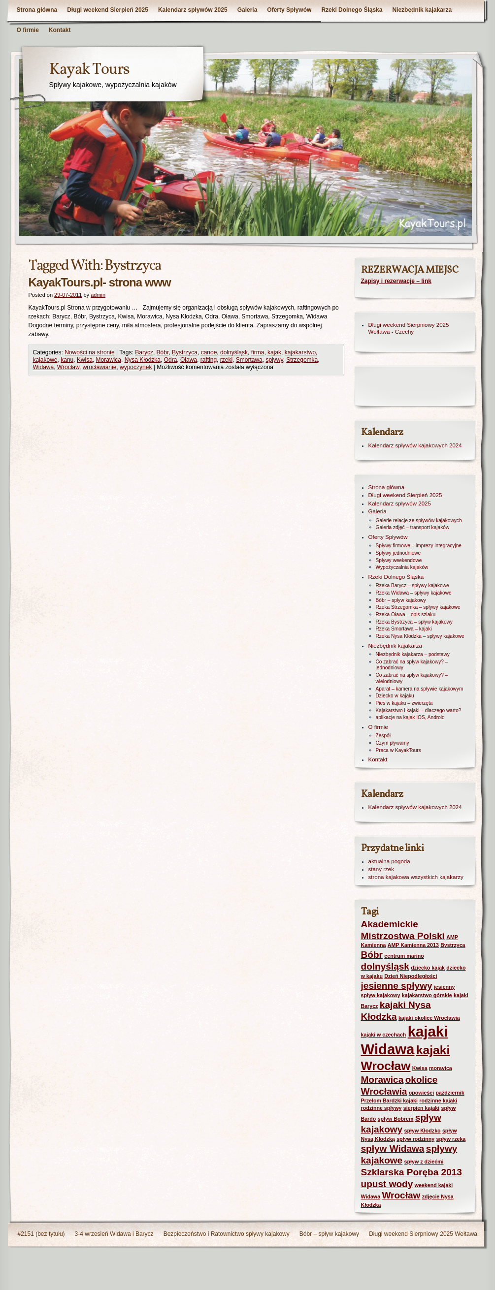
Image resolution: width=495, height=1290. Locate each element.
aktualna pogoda (389, 861)
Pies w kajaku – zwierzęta (404, 703)
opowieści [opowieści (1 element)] (421, 1093)
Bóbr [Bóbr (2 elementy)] (372, 954)
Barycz (144, 352)
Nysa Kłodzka (143, 359)
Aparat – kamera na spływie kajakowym (419, 689)
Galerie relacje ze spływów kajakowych (419, 520)
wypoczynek (136, 367)
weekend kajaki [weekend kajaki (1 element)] (434, 1185)
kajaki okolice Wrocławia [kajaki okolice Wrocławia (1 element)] (429, 1018)
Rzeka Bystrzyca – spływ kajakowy (414, 622)
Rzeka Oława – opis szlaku (406, 614)
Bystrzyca (185, 352)
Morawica (108, 359)
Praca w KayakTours (398, 750)
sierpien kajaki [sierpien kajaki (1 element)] (421, 1108)
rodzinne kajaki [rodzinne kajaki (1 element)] (438, 1100)
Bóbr (163, 352)
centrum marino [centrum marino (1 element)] (404, 956)
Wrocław (68, 367)
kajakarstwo (300, 352)
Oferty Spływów (289, 9)
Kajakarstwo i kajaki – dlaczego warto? (419, 710)
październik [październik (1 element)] (450, 1093)
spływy (274, 359)
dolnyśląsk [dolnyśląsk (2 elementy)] (385, 966)
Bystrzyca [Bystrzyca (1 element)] (452, 945)
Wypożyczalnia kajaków (402, 567)
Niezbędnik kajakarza (422, 9)
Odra (170, 359)
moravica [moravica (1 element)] (440, 1068)
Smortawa (249, 359)
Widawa (43, 367)
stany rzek (381, 869)
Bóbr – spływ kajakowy (401, 600)
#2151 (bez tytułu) (41, 1233)
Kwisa (85, 359)
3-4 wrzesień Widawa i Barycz (114, 1233)
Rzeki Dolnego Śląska (351, 9)
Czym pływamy (392, 743)
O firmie (28, 30)
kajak (274, 352)
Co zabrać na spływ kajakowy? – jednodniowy (412, 665)
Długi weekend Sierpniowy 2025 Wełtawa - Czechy (408, 328)
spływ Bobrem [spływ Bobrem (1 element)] (396, 1119)
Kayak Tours (89, 70)
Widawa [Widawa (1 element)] (371, 1196)
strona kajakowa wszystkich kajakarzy (415, 877)
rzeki (226, 359)
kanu (67, 359)
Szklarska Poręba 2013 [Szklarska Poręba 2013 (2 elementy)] (411, 1172)
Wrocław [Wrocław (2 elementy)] (401, 1195)
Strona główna (37, 9)
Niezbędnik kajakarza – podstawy (413, 654)
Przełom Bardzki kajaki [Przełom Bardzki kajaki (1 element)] (389, 1100)
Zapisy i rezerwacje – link (396, 281)
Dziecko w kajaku (395, 695)
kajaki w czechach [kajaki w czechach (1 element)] (383, 1035)
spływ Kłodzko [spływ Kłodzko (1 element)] (422, 1130)
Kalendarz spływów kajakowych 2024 (415, 445)
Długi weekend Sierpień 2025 (107, 9)
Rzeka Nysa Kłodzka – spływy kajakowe (420, 636)
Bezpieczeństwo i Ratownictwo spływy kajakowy (227, 1233)
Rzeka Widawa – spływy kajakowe (414, 593)
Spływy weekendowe (399, 560)
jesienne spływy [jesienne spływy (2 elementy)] (396, 985)
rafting (208, 359)
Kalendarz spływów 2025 (193, 9)
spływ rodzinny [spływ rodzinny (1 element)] (415, 1139)
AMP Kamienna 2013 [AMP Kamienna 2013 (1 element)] (413, 945)
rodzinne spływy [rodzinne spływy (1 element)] (381, 1108)
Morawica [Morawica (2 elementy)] (382, 1079)
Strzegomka (302, 359)
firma (257, 352)
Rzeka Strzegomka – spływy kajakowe (418, 607)
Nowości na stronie (89, 352)
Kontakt (60, 30)
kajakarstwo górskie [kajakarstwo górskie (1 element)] (427, 995)
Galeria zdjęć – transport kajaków (413, 527)
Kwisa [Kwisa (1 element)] (420, 1068)
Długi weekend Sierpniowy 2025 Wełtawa (423, 1233)
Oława (188, 359)
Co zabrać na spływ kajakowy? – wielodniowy (412, 678)
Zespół (383, 735)
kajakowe (45, 359)
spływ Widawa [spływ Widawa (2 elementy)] (393, 1148)
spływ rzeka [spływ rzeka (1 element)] (450, 1139)
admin (98, 295)
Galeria (247, 9)
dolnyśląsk (234, 352)
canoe (209, 352)
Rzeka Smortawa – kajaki (404, 628)
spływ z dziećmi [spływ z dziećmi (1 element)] (424, 1161)
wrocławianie (100, 367)
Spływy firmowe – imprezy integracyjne (419, 545)
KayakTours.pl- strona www (100, 282)
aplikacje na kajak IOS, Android (410, 717)
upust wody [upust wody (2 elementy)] (387, 1184)
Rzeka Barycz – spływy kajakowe (412, 585)
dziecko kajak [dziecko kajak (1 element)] (428, 968)
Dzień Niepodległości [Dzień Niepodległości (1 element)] (410, 976)
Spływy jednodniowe (398, 553)
